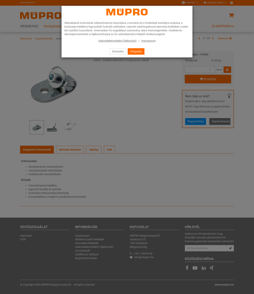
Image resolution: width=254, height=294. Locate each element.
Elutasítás (118, 51)
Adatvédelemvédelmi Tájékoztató (117, 40)
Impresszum (148, 40)
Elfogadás (136, 51)
